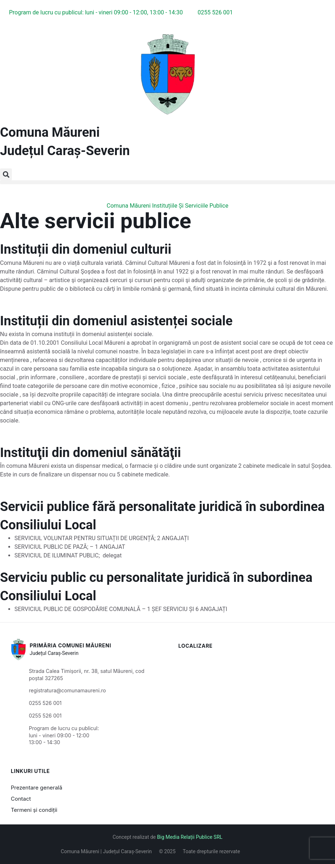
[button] (6, 174)
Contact (21, 798)
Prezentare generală (36, 787)
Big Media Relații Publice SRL (189, 837)
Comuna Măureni (50, 132)
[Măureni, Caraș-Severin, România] (251, 693)
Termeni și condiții (34, 809)
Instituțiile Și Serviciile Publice (190, 205)
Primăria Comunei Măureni (70, 645)
